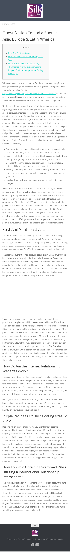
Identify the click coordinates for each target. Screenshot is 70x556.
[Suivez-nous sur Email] (37, 544)
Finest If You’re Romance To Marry (23, 63)
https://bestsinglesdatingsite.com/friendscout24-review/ (29, 93)
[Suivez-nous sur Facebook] (33, 544)
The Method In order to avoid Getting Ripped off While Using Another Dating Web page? (25, 70)
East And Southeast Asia (19, 53)
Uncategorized (8, 24)
